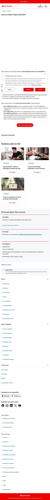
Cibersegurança (6, 342)
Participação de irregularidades (10, 472)
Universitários (5, 301)
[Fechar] (45, 74)
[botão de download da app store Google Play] (16, 395)
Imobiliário (5, 355)
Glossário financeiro (7, 318)
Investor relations (6, 329)
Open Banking (5, 489)
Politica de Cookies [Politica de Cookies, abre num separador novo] (36, 85)
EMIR (3, 481)
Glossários (4, 442)
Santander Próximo (7, 383)
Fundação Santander (7, 359)
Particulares (5, 284)
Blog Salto (4, 346)
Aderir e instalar (7, 11)
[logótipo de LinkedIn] (11, 405)
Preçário (4, 437)
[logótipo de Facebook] (3, 405)
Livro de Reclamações (7, 468)
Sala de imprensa (6, 333)
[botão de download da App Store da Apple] (5, 395)
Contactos (4, 370)
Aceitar (40, 89)
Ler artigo (12, 172)
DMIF (3, 476)
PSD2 (3, 485)
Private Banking (6, 305)
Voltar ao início (7, 265)
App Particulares (6, 427)
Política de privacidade (8, 446)
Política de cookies (7, 450)
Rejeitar (28, 89)
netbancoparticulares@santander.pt (30, 234)
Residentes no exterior (8, 310)
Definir (10, 89)
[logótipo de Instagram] (7, 405)
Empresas (4, 288)
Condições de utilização (8, 455)
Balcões (4, 374)
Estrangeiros (5, 314)
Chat (3, 378)
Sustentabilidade (6, 338)
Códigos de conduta (7, 459)
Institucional (5, 292)
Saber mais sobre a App (25, 125)
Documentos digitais (7, 423)
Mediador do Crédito (7, 463)
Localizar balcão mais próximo (10, 225)
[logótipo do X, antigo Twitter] (15, 405)
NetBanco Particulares (8, 418)
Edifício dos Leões (6, 351)
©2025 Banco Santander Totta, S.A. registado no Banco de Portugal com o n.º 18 (25, 498)
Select (3, 297)
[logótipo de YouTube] (19, 405)
